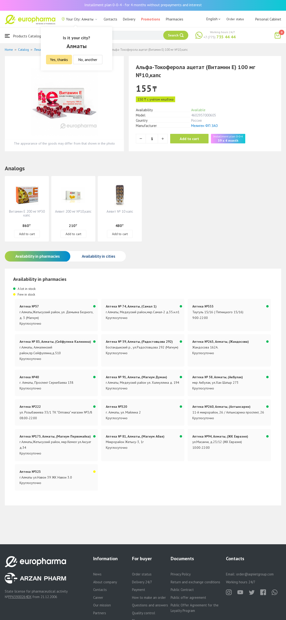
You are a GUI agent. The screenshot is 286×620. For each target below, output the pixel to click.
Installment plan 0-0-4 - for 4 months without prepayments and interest (143, 4)
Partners (99, 613)
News (97, 574)
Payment (138, 589)
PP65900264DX (19, 597)
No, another (87, 59)
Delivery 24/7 (142, 582)
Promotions (150, 19)
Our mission (102, 605)
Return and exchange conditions (195, 582)
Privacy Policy (181, 574)
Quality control (143, 613)
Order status (235, 19)
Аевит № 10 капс (120, 211)
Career (98, 597)
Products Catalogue (25, 35)
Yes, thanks (59, 59)
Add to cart (189, 138)
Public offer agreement (188, 597)
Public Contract (182, 589)
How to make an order (149, 597)
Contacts (110, 19)
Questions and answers (150, 605)
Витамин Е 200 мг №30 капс (27, 213)
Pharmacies (174, 19)
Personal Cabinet (268, 19)
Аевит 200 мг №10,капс (73, 211)
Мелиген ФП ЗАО (204, 125)
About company (105, 582)
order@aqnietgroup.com (255, 574)
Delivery (129, 19)
